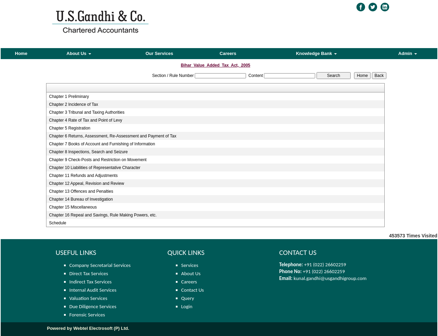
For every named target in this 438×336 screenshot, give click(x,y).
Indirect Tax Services (91, 282)
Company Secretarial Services (100, 265)
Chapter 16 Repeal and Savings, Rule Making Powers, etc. (103, 215)
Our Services (159, 53)
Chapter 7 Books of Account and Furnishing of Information (102, 144)
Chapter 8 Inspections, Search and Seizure (88, 151)
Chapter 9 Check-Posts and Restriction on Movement (97, 159)
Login (187, 306)
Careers (228, 53)
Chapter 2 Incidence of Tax (73, 104)
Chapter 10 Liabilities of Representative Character (94, 167)
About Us (78, 53)
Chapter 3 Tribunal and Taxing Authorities (86, 112)
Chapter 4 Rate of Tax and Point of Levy (85, 120)
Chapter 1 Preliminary (69, 96)
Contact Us (192, 290)
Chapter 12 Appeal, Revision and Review (86, 183)
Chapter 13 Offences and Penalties (81, 191)
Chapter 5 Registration (69, 128)
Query (187, 298)
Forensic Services (87, 315)
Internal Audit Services (93, 290)
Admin (407, 53)
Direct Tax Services (89, 273)
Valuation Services (88, 298)
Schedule (57, 223)
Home (21, 53)
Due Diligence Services (93, 306)
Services (190, 265)
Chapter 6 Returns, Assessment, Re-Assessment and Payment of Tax (112, 136)
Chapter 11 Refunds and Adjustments (83, 175)
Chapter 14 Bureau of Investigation (81, 199)
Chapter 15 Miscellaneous (73, 207)
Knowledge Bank (316, 53)
